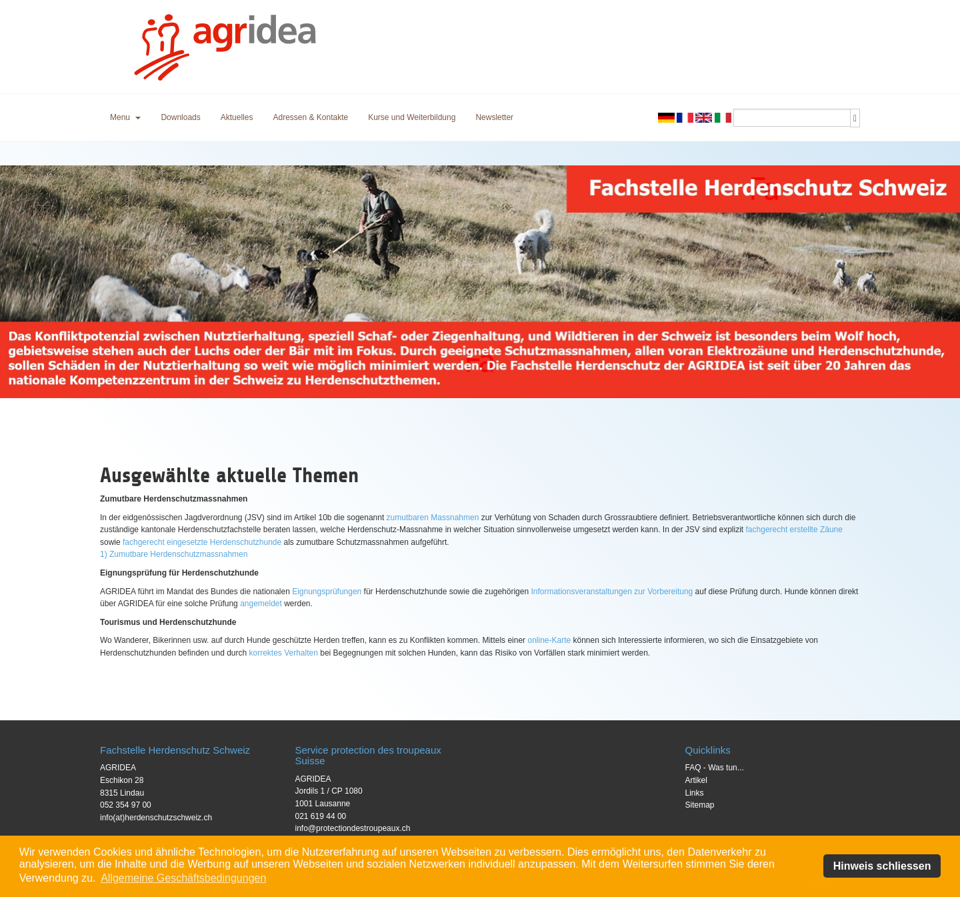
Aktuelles (237, 117)
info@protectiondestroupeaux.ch (353, 828)
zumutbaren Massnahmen (433, 517)
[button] (125, 117)
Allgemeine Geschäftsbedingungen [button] (183, 878)
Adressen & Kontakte (310, 117)
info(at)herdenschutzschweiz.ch (156, 817)
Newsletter (494, 117)
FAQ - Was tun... (714, 767)
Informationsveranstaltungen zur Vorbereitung (612, 591)
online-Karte (549, 640)
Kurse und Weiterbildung (411, 117)
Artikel (696, 780)
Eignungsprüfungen (326, 591)
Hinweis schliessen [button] (882, 866)
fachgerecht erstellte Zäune (794, 529)
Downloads (180, 117)
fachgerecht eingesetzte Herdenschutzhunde (202, 542)
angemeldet (261, 603)
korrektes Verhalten (283, 653)
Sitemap (700, 805)
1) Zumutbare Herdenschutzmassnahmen (173, 554)
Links (694, 793)
